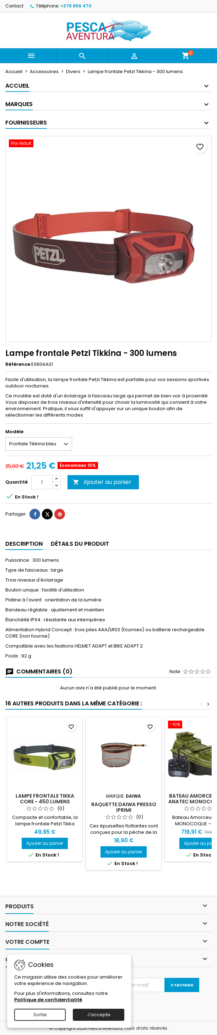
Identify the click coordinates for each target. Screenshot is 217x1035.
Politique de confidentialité (48, 999)
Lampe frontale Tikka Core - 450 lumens (45, 798)
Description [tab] (24, 544)
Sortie (40, 1014)
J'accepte (98, 1014)
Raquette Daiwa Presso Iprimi (123, 807)
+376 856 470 (75, 6)
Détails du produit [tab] (80, 544)
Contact (14, 6)
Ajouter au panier (102, 482)
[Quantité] (42, 482)
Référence (17, 364)
